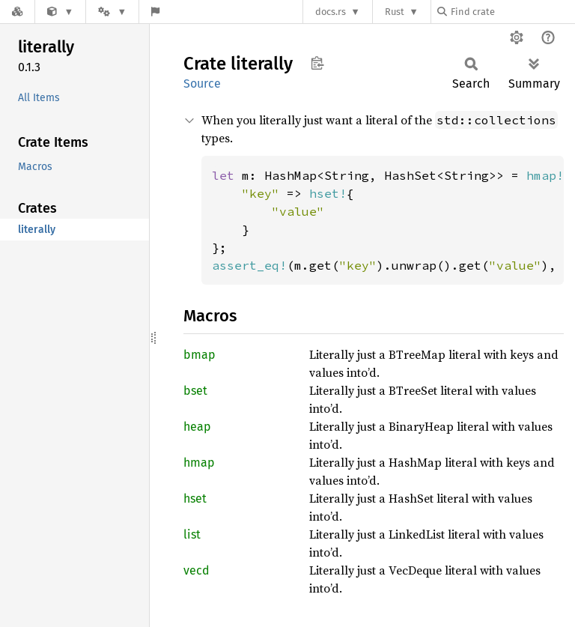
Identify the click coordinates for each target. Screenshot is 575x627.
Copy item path (317, 63)
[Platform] (112, 11)
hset (195, 498)
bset (195, 391)
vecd (196, 570)
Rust (394, 11)
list (192, 534)
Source (202, 83)
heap (197, 426)
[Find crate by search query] (512, 11)
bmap (199, 355)
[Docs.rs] (17, 11)
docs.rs (330, 11)
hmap (199, 462)
